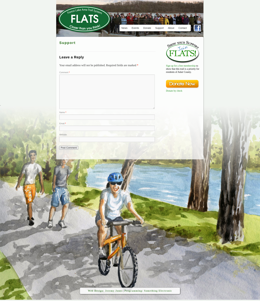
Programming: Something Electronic (148, 291)
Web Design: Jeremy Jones (105, 291)
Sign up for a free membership (181, 65)
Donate (147, 28)
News (124, 28)
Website (63, 134)
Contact (182, 28)
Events (135, 28)
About (171, 28)
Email (62, 123)
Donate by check (174, 91)
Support (159, 28)
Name (62, 112)
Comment (64, 72)
